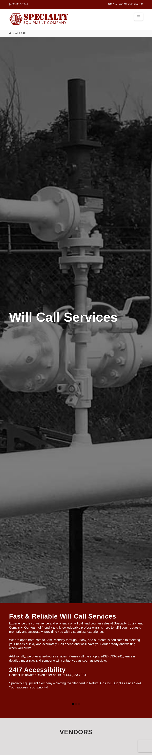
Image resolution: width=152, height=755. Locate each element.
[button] (138, 17)
